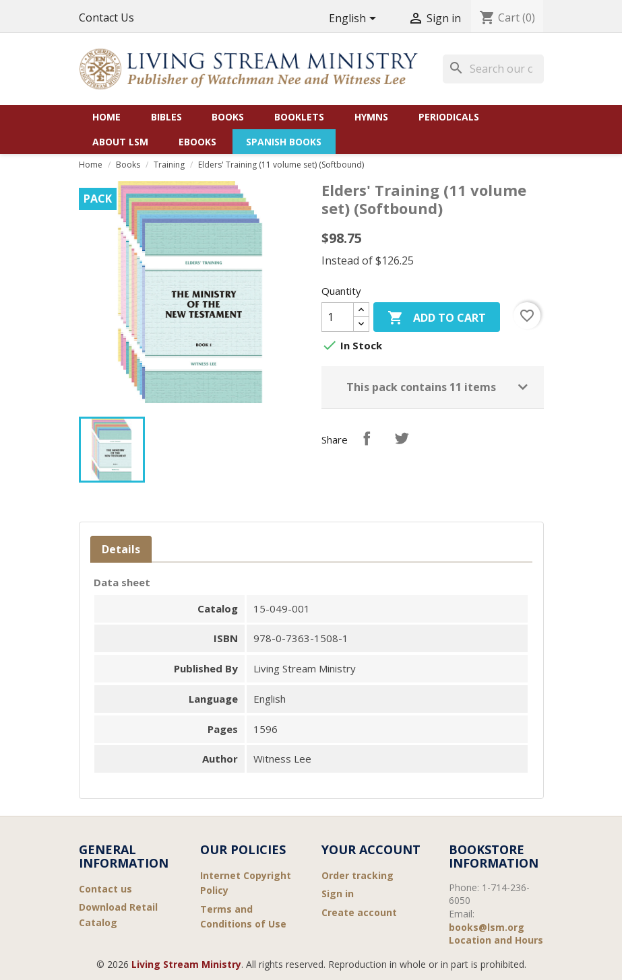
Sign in (337, 893)
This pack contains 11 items (421, 387)
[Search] (493, 69)
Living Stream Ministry (186, 964)
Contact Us (106, 17)
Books (228, 116)
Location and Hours (496, 940)
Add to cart (436, 319)
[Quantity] (337, 317)
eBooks (197, 141)
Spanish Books (283, 141)
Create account (359, 912)
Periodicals (448, 116)
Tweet (401, 438)
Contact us (105, 888)
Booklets (299, 116)
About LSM (120, 141)
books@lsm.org (486, 927)
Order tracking (357, 875)
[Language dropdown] (355, 19)
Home (106, 116)
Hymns (371, 116)
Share (366, 438)
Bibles (166, 116)
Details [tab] (121, 549)
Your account (371, 849)
